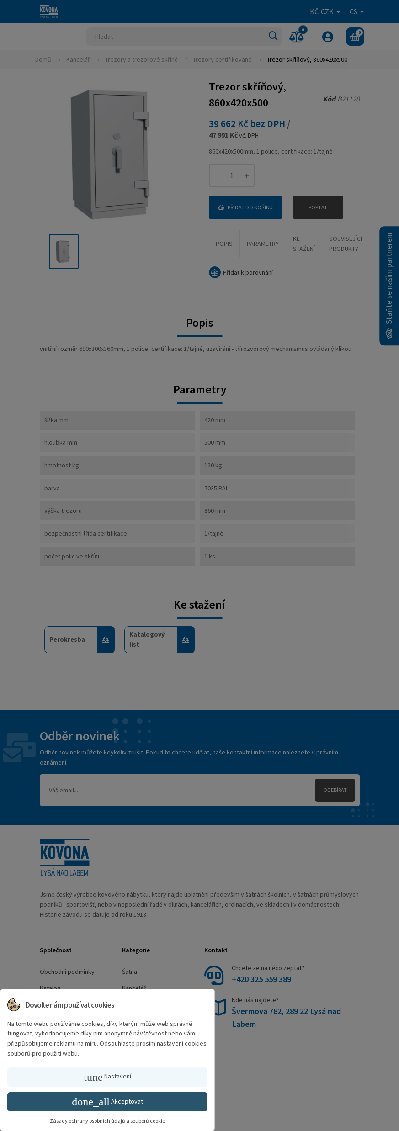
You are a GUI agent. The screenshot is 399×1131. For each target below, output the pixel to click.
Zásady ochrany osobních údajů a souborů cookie (107, 1120)
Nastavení (107, 1077)
